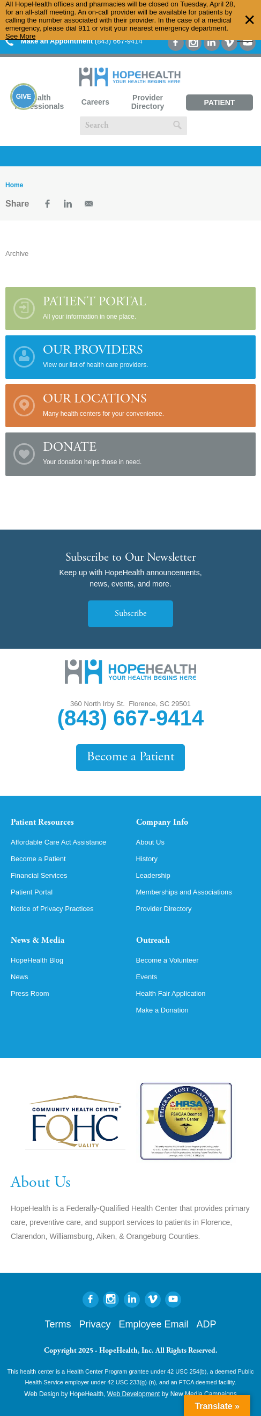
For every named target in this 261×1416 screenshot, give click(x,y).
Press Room (30, 993)
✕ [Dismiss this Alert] (250, 20)
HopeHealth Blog (37, 960)
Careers (95, 102)
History (147, 858)
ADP (207, 1324)
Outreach (153, 940)
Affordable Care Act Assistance (58, 842)
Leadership (153, 875)
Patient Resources (42, 822)
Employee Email (153, 1324)
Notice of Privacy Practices (52, 908)
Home (14, 185)
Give (24, 96)
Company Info (162, 822)
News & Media (37, 940)
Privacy (94, 1324)
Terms (57, 1324)
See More (20, 36)
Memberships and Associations (184, 892)
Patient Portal (219, 104)
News (19, 976)
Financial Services (39, 875)
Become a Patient (130, 757)
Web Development (133, 1394)
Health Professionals (39, 102)
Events (147, 976)
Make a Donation (162, 1010)
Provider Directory (147, 102)
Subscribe (130, 614)
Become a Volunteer (167, 960)
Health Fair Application (171, 993)
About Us (150, 842)
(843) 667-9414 (74, 41)
